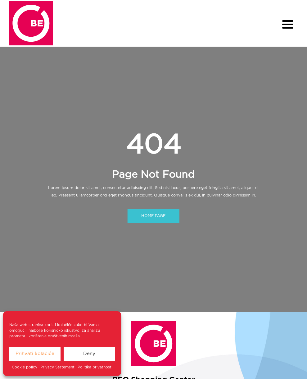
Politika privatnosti (95, 367)
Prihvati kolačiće (35, 353)
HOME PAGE (153, 216)
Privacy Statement (57, 367)
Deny (89, 353)
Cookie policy (24, 367)
